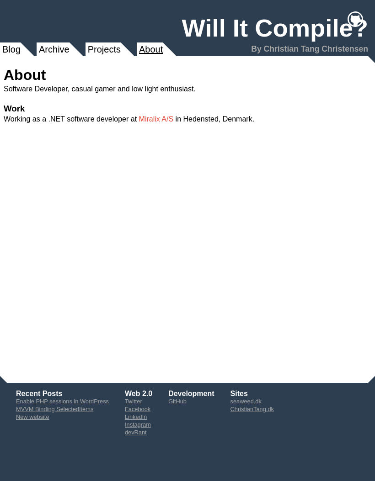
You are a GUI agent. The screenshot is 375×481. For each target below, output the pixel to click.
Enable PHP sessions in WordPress (62, 401)
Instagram (138, 424)
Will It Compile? (275, 28)
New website (32, 416)
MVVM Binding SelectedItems (54, 409)
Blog (11, 49)
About (151, 49)
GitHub (177, 401)
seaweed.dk (246, 401)
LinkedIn (136, 416)
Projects (104, 49)
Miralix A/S (156, 119)
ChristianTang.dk (252, 409)
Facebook (137, 409)
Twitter (133, 401)
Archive (54, 49)
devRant (136, 432)
